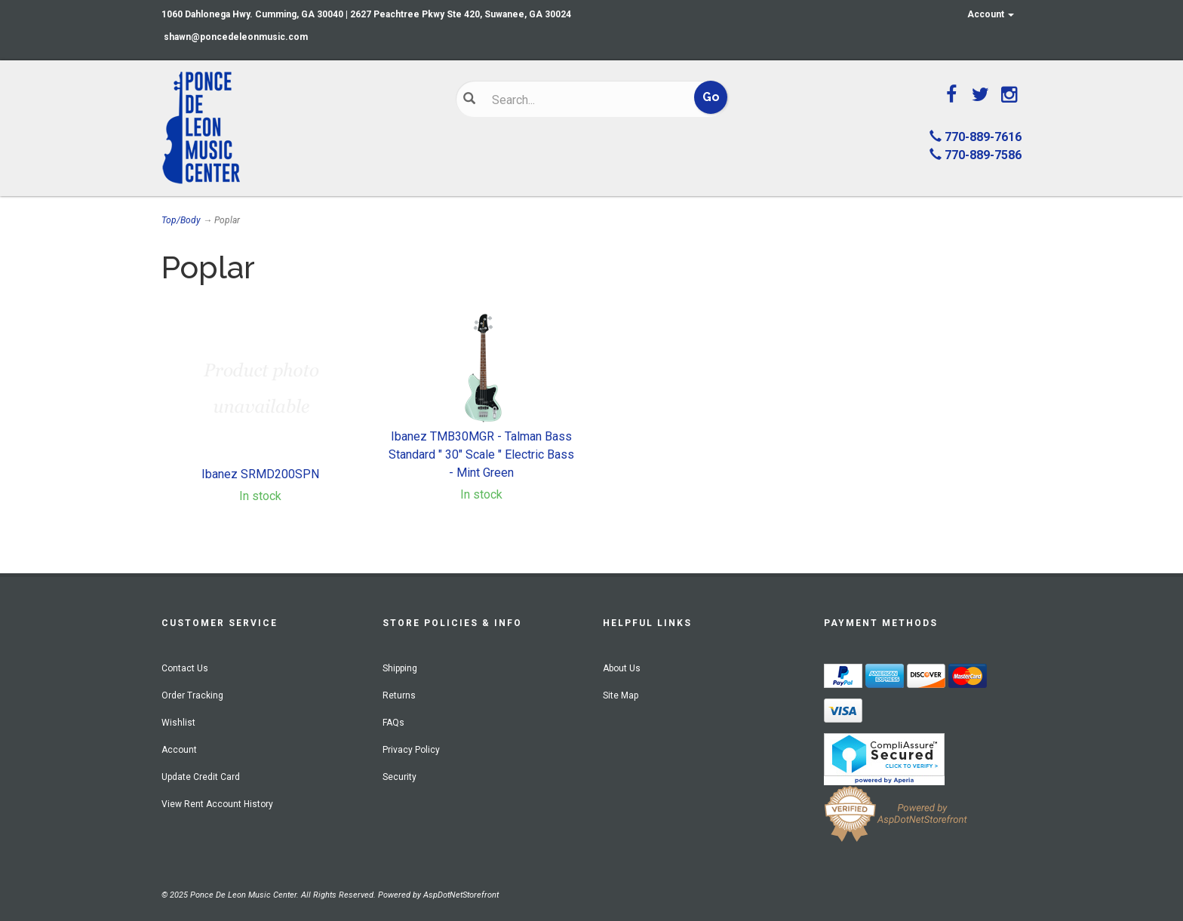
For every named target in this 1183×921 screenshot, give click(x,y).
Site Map (620, 695)
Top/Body (181, 220)
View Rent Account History (217, 804)
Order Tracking (192, 695)
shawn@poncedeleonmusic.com (236, 37)
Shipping (400, 668)
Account (990, 14)
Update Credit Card (200, 777)
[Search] (580, 99)
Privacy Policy (411, 749)
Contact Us (184, 668)
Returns (399, 695)
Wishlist (178, 722)
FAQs (393, 722)
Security (399, 777)
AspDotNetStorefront (461, 895)
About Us (622, 668)
